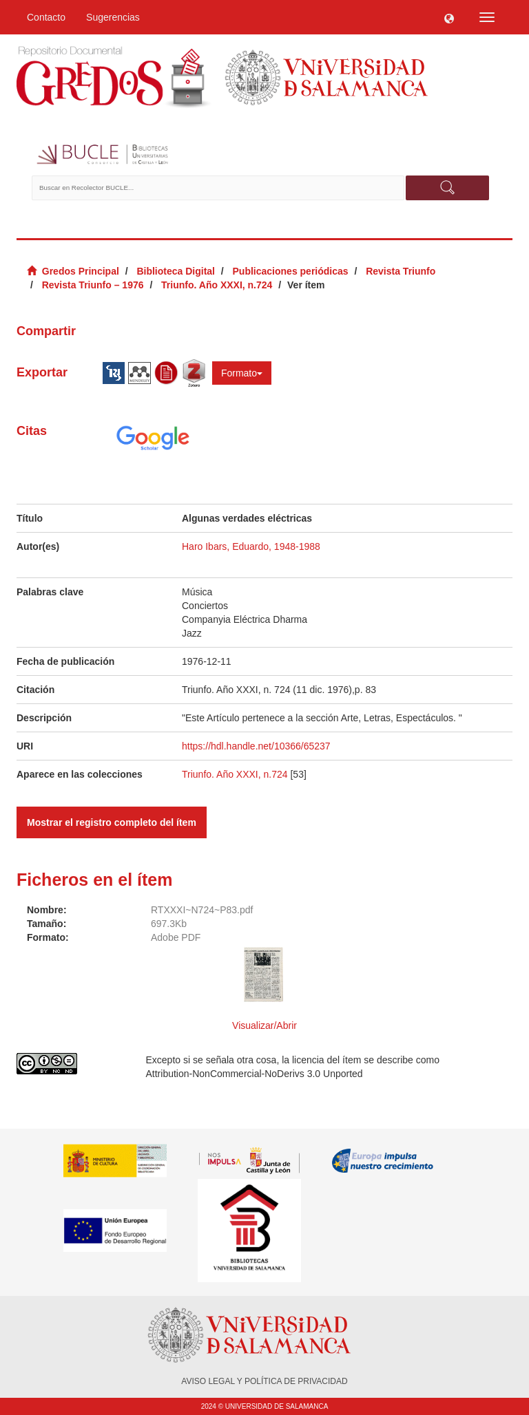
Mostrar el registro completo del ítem (111, 822)
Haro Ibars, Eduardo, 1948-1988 (251, 546)
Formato (241, 373)
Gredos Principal (80, 271)
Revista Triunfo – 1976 (93, 284)
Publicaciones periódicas (291, 271)
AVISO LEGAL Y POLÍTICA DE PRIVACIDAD (264, 1381)
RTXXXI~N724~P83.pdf (202, 909)
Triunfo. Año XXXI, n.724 (216, 284)
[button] (449, 17)
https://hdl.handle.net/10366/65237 (256, 746)
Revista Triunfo (400, 271)
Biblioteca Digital (175, 271)
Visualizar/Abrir (264, 1025)
